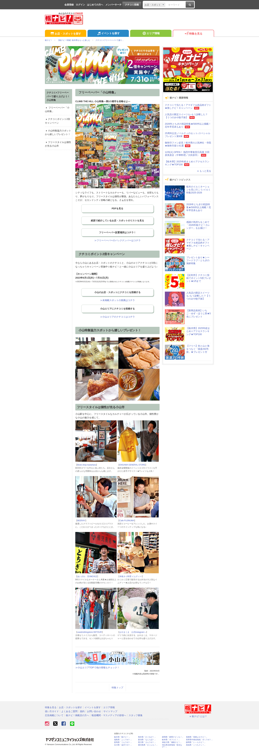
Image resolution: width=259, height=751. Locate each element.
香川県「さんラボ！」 (147, 742)
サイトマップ (110, 711)
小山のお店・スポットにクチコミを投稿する (117, 292)
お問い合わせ (94, 711)
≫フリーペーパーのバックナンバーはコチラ (117, 240)
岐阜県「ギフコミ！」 (171, 740)
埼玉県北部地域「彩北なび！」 (172, 746)
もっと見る (204, 171)
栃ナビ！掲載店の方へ (77, 715)
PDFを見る (117, 208)
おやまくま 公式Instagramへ (132, 632)
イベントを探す (108, 34)
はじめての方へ (95, 4)
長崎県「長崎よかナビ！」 (197, 737)
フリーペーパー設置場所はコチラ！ (117, 232)
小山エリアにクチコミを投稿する (117, 308)
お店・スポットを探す (65, 34)
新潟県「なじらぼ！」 (147, 740)
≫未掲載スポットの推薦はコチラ (117, 300)
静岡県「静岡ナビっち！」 (173, 737)
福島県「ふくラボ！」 (123, 740)
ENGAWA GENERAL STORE (132, 465)
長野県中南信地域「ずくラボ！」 (199, 740)
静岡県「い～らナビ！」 (196, 742)
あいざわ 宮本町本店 (87, 576)
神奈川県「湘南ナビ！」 (172, 742)
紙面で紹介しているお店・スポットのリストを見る (117, 220)
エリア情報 (151, 34)
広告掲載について (54, 715)
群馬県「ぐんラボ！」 (123, 742)
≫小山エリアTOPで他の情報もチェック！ (97, 667)
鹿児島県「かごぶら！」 (148, 745)
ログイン (80, 4)
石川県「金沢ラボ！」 (123, 745)
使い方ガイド (52, 711)
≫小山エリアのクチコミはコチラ (117, 316)
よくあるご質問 (69, 711)
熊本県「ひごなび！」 (147, 737)
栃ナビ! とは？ (198, 716)
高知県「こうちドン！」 (196, 745)
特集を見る (193, 34)
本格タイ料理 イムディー (130, 576)
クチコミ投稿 (132, 4)
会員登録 (69, 4)
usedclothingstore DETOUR (89, 632)
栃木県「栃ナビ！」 (122, 737)
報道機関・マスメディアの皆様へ (109, 715)
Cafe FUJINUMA (126, 520)
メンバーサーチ (113, 4)
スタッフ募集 (136, 715)
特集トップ (117, 687)
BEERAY (81, 520)
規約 (82, 711)
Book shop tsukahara (86, 465)
